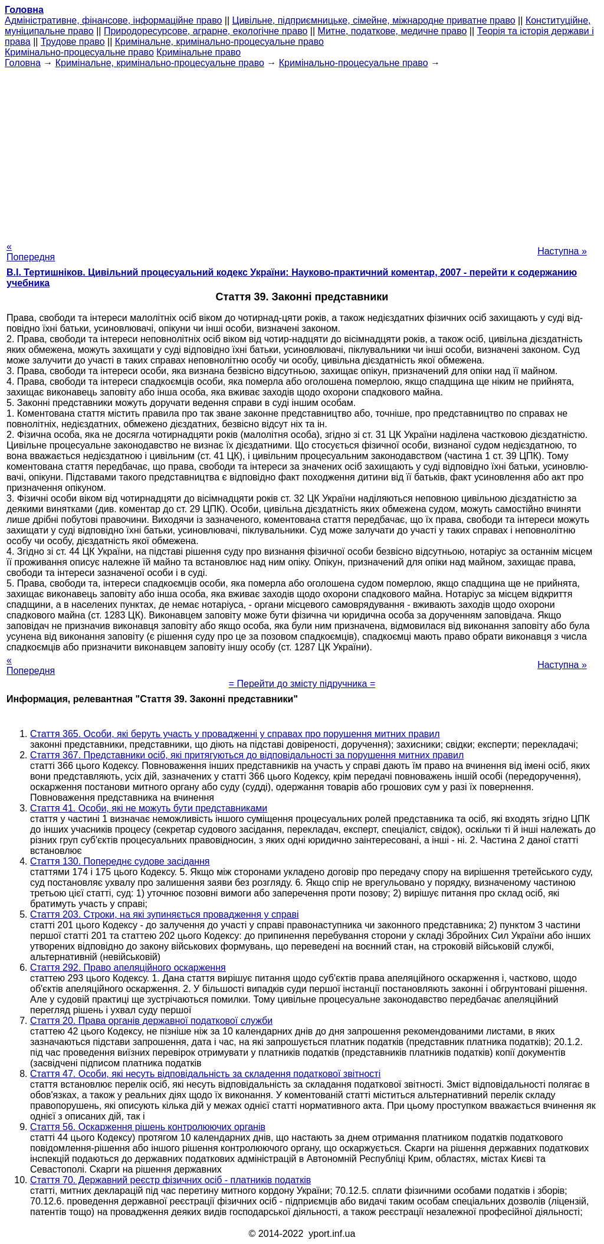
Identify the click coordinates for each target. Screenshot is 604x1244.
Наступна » (562, 251)
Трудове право (73, 42)
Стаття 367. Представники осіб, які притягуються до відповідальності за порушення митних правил (247, 755)
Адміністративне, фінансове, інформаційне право (113, 20)
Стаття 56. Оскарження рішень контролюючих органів (147, 1127)
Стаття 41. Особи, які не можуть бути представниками (148, 808)
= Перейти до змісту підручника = (302, 684)
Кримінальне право (198, 52)
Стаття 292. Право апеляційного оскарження (128, 968)
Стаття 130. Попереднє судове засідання (120, 861)
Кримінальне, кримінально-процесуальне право (219, 42)
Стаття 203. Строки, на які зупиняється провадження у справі (164, 914)
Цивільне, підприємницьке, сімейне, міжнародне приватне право (374, 20)
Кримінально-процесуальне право (79, 52)
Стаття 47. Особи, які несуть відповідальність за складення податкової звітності (205, 1074)
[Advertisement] (302, 151)
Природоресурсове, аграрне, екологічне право (205, 31)
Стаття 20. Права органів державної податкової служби (151, 1021)
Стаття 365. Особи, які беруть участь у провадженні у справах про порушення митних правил (235, 734)
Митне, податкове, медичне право (392, 31)
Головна (23, 63)
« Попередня (30, 251)
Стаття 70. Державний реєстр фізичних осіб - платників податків (170, 1180)
